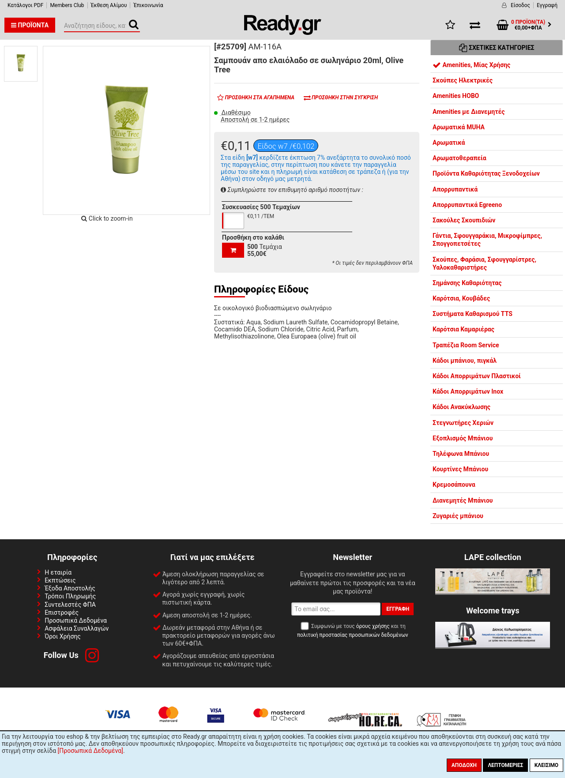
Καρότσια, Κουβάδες (461, 298)
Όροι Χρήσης (63, 636)
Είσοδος (520, 5)
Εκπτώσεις (60, 580)
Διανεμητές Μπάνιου (463, 500)
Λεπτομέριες (505, 765)
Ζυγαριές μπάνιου (458, 515)
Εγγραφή (547, 5)
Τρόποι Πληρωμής (70, 596)
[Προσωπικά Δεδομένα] (90, 750)
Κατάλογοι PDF (25, 5)
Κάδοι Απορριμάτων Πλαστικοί (477, 376)
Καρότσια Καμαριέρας (463, 329)
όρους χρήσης (373, 626)
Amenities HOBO (456, 95)
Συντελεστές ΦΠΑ (70, 604)
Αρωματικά (449, 142)
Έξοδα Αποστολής (70, 588)
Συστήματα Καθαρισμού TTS (472, 313)
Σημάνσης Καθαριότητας (467, 282)
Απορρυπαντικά (455, 189)
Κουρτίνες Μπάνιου (460, 469)
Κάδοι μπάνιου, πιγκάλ (465, 360)
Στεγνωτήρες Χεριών (463, 422)
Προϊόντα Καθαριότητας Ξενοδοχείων (486, 173)
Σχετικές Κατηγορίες (497, 47)
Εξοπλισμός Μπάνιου (463, 438)
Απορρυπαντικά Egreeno (467, 204)
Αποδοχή (464, 765)
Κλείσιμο (546, 765)
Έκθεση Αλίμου (109, 5)
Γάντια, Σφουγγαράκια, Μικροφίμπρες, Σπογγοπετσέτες (487, 239)
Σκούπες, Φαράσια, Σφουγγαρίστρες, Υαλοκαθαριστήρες (484, 263)
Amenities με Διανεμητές (469, 111)
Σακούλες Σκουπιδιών (464, 220)
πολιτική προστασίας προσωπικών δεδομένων (352, 635)
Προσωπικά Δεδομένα (76, 620)
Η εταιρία (58, 572)
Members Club (67, 5)
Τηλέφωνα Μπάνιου (461, 453)
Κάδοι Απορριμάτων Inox (468, 391)
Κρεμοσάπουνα (454, 484)
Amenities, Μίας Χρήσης (471, 64)
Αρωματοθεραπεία (459, 158)
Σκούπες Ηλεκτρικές (463, 80)
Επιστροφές (62, 612)
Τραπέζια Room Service (466, 345)
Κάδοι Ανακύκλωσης (461, 406)
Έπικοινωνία (148, 5)
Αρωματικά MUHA (459, 127)
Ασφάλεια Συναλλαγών (77, 628)
